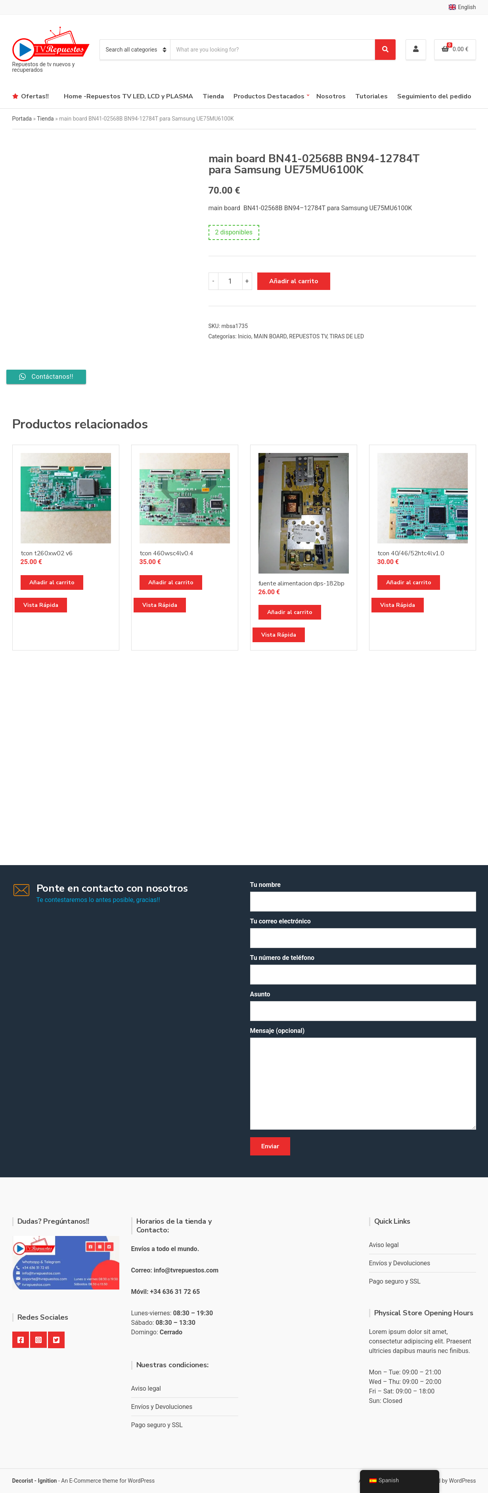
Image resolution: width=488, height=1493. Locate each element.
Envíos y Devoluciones (162, 1406)
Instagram (38, 1340)
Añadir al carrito (293, 281)
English (462, 7)
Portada (22, 118)
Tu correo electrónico (363, 932)
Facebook (20, 1340)
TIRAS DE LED (346, 336)
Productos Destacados (268, 96)
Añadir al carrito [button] (52, 582)
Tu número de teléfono (363, 969)
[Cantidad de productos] (230, 281)
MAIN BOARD (270, 336)
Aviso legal (146, 1388)
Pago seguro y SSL (157, 1425)
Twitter (56, 1340)
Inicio (244, 336)
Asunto (363, 1005)
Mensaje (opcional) (363, 1079)
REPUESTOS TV (308, 336)
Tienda (213, 96)
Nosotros (331, 96)
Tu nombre (363, 896)
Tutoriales (371, 96)
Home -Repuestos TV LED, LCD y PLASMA (128, 96)
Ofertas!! (35, 96)
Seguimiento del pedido (434, 96)
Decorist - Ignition (34, 1481)
